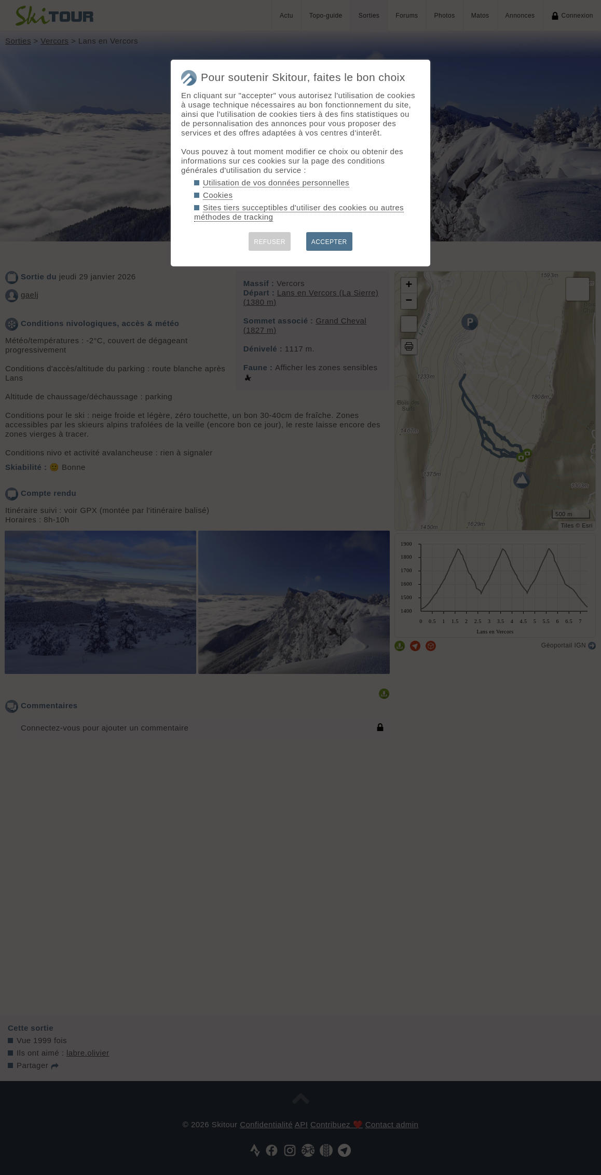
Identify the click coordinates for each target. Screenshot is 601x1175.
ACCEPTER (329, 242)
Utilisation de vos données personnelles (276, 182)
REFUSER (269, 242)
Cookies (218, 195)
